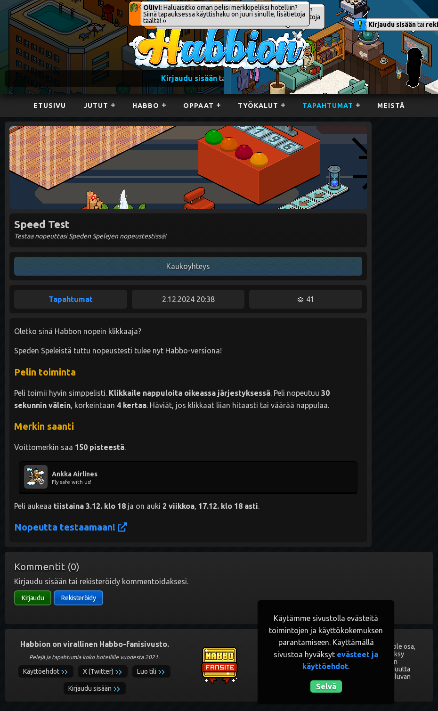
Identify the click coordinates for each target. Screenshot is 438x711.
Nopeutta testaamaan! (70, 527)
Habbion (148, 26)
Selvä (326, 686)
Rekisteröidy (78, 598)
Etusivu (49, 105)
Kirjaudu (33, 598)
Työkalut (258, 105)
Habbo (145, 105)
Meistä (391, 105)
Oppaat (198, 105)
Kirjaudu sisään (392, 24)
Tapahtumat (327, 105)
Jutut (96, 105)
